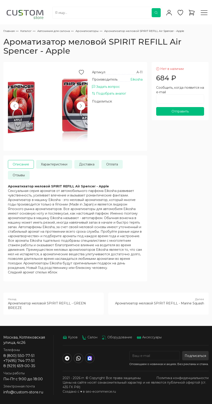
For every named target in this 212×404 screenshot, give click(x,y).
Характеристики (54, 164)
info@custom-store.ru (23, 392)
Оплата (112, 164)
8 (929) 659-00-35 (19, 366)
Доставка (86, 164)
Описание (21, 164)
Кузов (70, 337)
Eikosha (136, 79)
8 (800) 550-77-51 (19, 356)
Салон (89, 337)
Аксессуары (149, 337)
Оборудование (117, 337)
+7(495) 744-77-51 (19, 361)
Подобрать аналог (109, 93)
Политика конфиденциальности (182, 378)
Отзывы (19, 175)
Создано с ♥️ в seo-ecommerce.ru (89, 392)
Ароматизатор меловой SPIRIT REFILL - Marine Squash (158, 301)
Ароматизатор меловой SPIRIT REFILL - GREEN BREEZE (53, 303)
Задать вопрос (106, 87)
